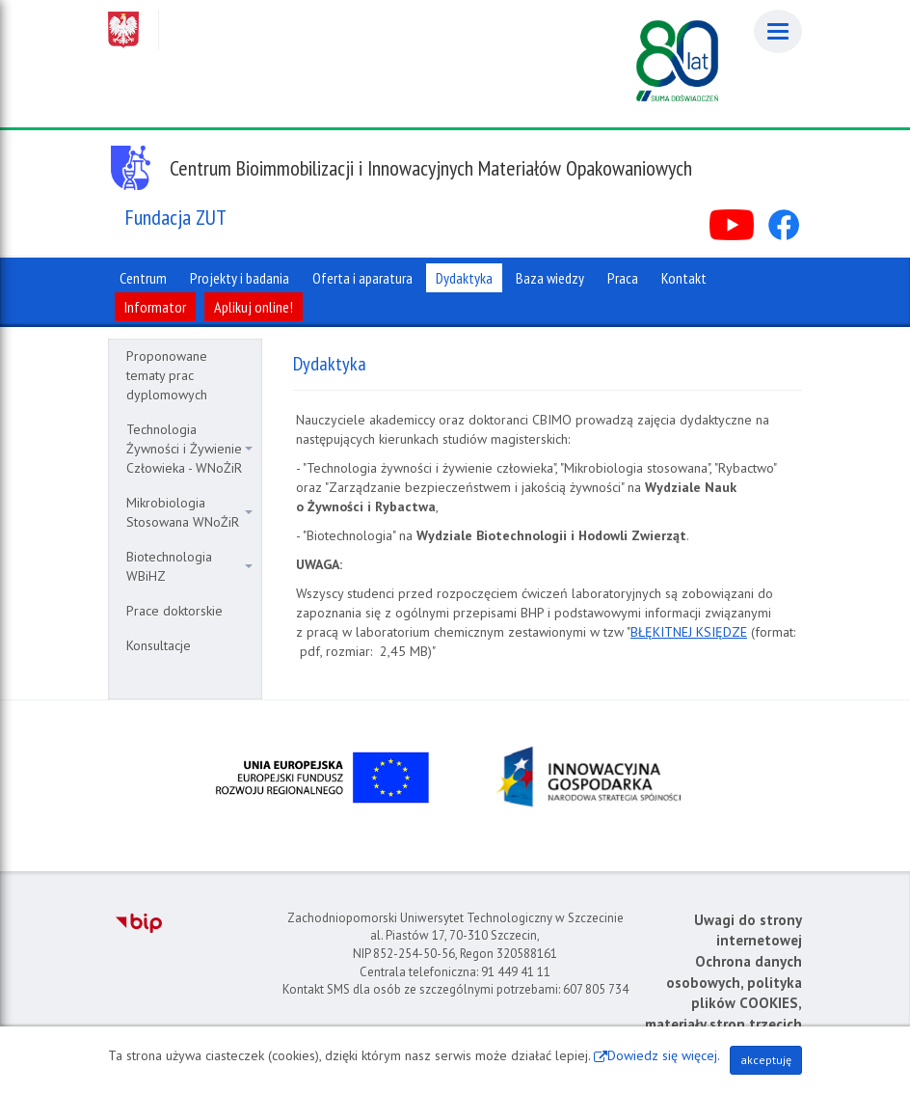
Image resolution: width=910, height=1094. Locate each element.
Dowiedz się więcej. (663, 1055)
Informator (155, 306)
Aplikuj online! (253, 306)
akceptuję (765, 1060)
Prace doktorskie (174, 610)
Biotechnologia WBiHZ (189, 566)
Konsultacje (158, 645)
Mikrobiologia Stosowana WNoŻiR (189, 512)
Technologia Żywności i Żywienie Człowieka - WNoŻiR (189, 449)
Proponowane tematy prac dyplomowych (166, 375)
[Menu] (778, 31)
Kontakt (684, 277)
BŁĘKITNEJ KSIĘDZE (688, 632)
